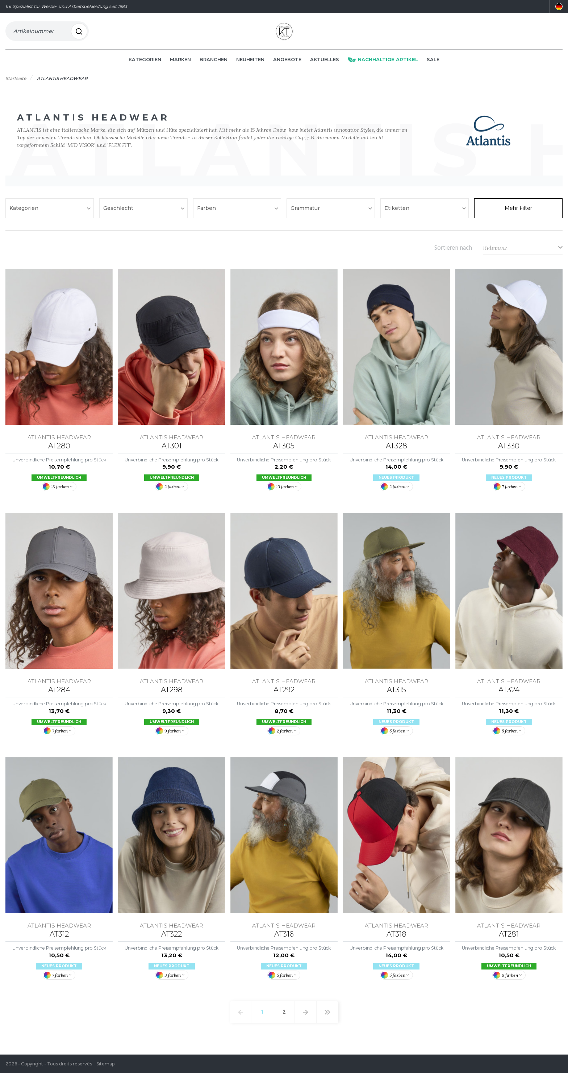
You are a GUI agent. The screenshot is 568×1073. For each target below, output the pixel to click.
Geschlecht (119, 211)
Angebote (287, 62)
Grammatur (306, 211)
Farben (207, 211)
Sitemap (105, 1063)
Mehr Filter (518, 211)
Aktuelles (324, 62)
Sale (433, 62)
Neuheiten (250, 62)
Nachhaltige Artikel (383, 62)
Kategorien (145, 62)
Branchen (213, 62)
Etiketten (397, 211)
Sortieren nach (453, 250)
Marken (180, 62)
